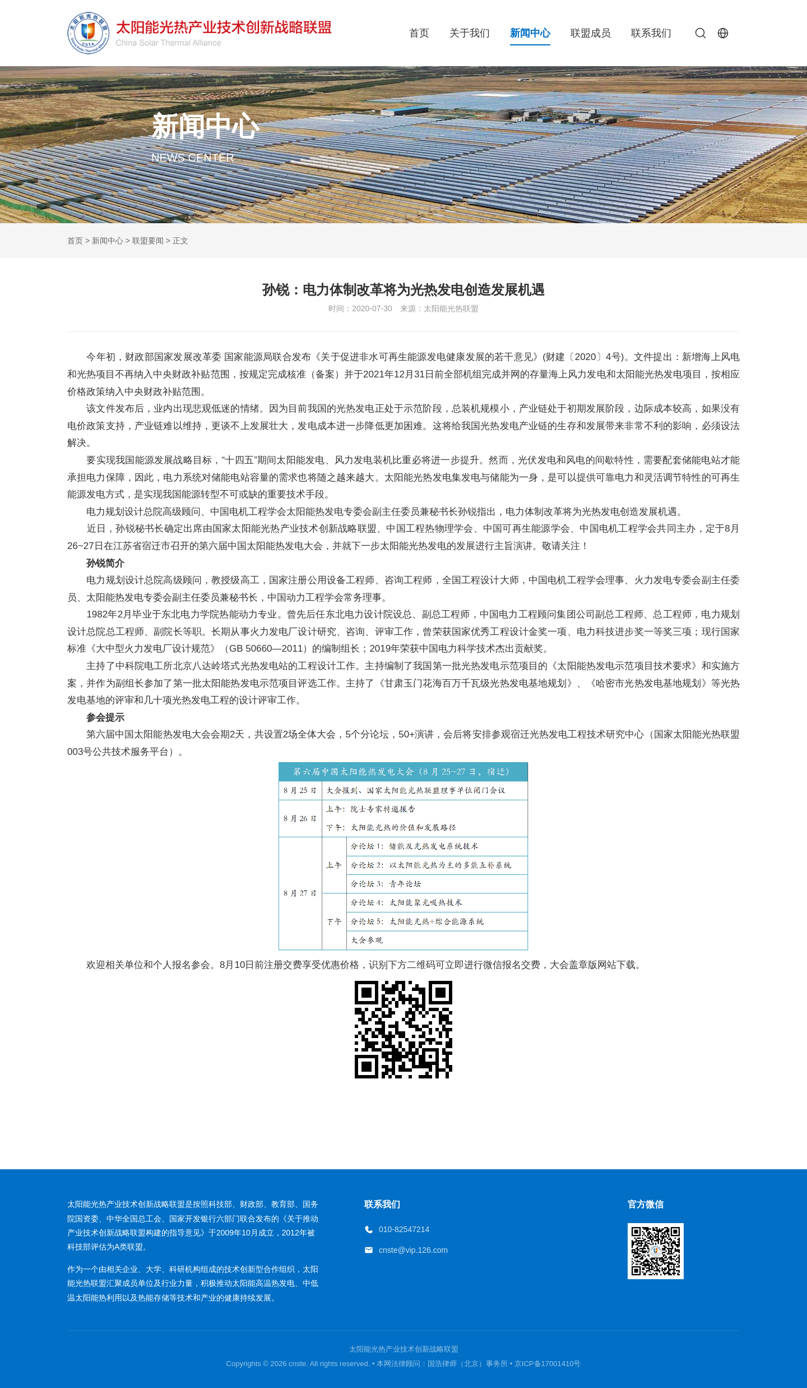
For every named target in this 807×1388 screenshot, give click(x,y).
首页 (419, 33)
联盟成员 (591, 33)
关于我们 (469, 33)
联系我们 (651, 33)
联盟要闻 (148, 240)
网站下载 (616, 965)
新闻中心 (530, 33)
